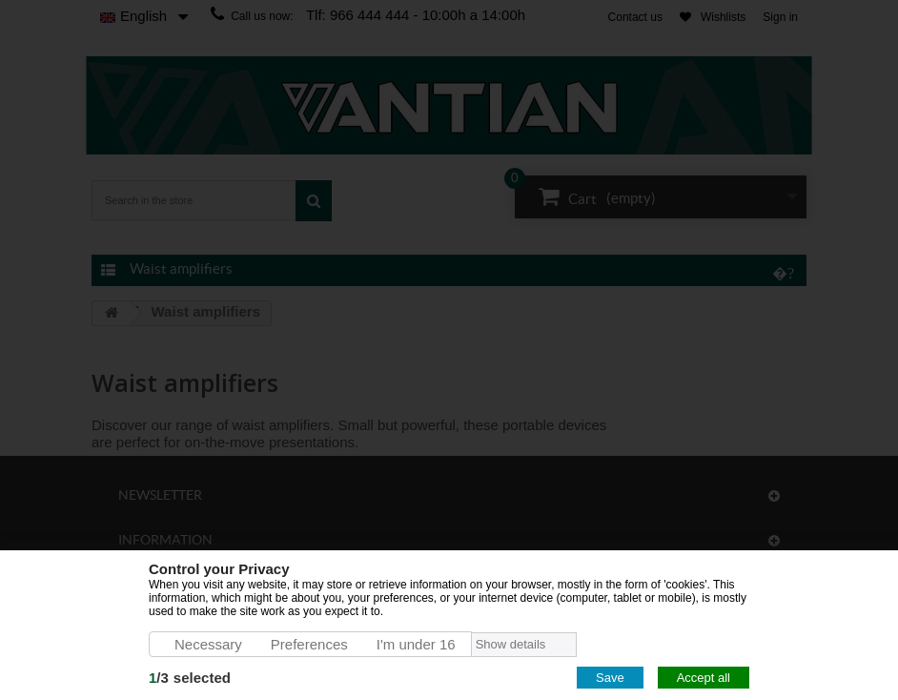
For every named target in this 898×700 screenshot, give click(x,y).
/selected (190, 677)
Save (610, 677)
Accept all (703, 677)
